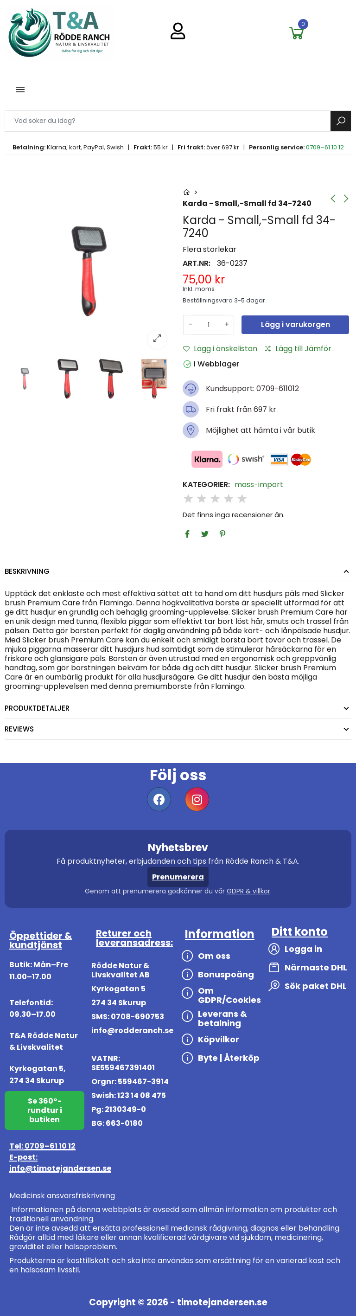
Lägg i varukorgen (295, 324)
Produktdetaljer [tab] (37, 708)
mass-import (259, 484)
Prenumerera (178, 877)
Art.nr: (196, 263)
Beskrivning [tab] (27, 571)
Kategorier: (206, 484)
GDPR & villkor (248, 891)
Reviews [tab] (19, 729)
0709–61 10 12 (325, 147)
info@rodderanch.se (132, 1030)
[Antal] (208, 324)
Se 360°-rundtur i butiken (44, 1110)
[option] (89, 271)
